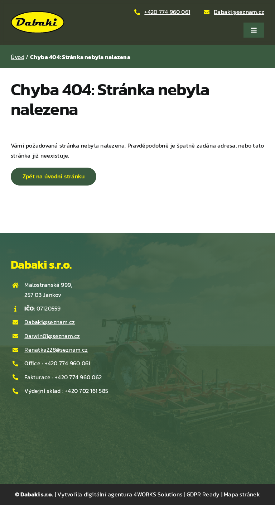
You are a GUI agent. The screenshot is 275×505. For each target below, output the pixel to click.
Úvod (17, 57)
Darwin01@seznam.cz (52, 336)
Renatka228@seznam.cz (56, 349)
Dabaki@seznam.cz (239, 12)
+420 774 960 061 (167, 12)
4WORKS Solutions (158, 494)
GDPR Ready (203, 494)
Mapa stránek (242, 494)
